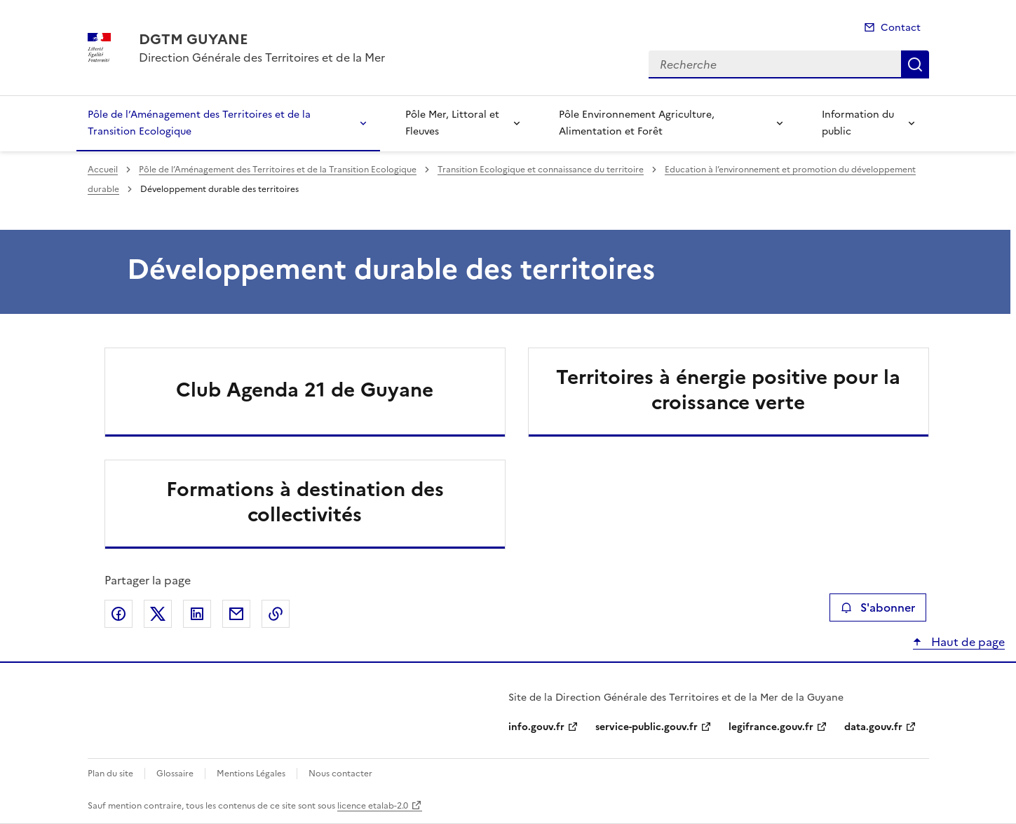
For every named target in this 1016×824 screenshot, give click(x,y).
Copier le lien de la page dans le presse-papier (276, 614)
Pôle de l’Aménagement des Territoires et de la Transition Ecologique (199, 123)
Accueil (103, 169)
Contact (901, 27)
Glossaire (175, 773)
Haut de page (966, 641)
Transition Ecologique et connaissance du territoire (541, 169)
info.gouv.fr (536, 727)
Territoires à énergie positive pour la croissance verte (728, 389)
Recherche (915, 64)
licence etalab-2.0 (372, 805)
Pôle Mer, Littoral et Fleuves (452, 123)
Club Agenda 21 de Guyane (304, 389)
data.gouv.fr (873, 727)
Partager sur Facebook (118, 614)
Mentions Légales (251, 773)
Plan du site (110, 773)
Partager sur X (158, 614)
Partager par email (236, 614)
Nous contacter (340, 773)
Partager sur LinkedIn (197, 614)
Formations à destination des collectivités (305, 501)
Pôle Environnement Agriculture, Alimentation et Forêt (636, 123)
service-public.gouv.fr (646, 727)
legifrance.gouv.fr (771, 727)
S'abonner (877, 607)
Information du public (858, 123)
